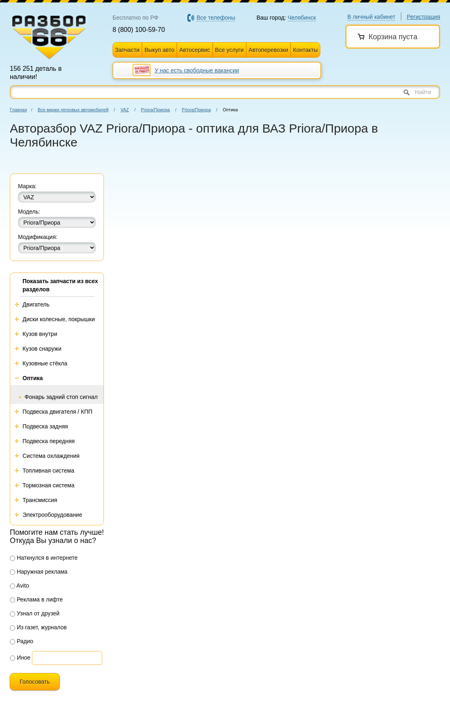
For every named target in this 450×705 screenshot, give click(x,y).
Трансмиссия (39, 500)
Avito (19, 585)
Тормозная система (48, 485)
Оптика (32, 378)
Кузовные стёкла (45, 363)
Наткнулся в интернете (44, 557)
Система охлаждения (50, 456)
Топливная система (48, 470)
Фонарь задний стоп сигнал (61, 397)
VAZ (124, 109)
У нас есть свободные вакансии (197, 70)
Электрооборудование (52, 514)
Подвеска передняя (48, 441)
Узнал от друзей (34, 613)
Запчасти (127, 50)
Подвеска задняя (45, 426)
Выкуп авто (159, 50)
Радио (21, 641)
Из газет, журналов (38, 627)
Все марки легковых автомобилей (73, 109)
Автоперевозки (268, 50)
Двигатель (36, 304)
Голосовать (35, 681)
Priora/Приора (155, 109)
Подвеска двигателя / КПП (57, 411)
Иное (20, 657)
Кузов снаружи (41, 348)
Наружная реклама (39, 571)
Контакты (305, 50)
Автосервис (194, 50)
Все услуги (229, 50)
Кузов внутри (39, 334)
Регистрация (423, 17)
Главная (18, 109)
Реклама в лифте (36, 599)
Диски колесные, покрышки (58, 319)
